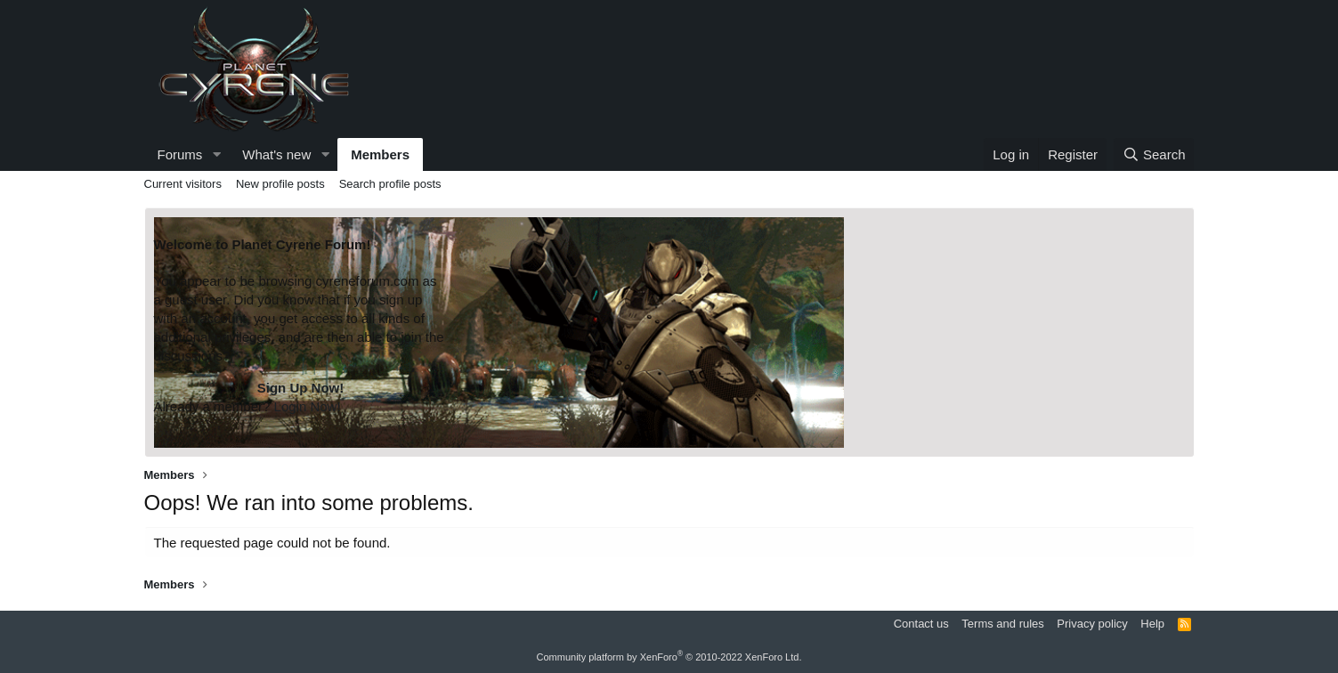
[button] (216, 154)
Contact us (921, 623)
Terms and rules (1002, 623)
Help (1152, 623)
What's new (276, 154)
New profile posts (280, 184)
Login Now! (307, 406)
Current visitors (183, 184)
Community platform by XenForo (669, 657)
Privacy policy (1092, 623)
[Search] (1154, 154)
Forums (180, 154)
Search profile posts (390, 184)
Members (380, 154)
